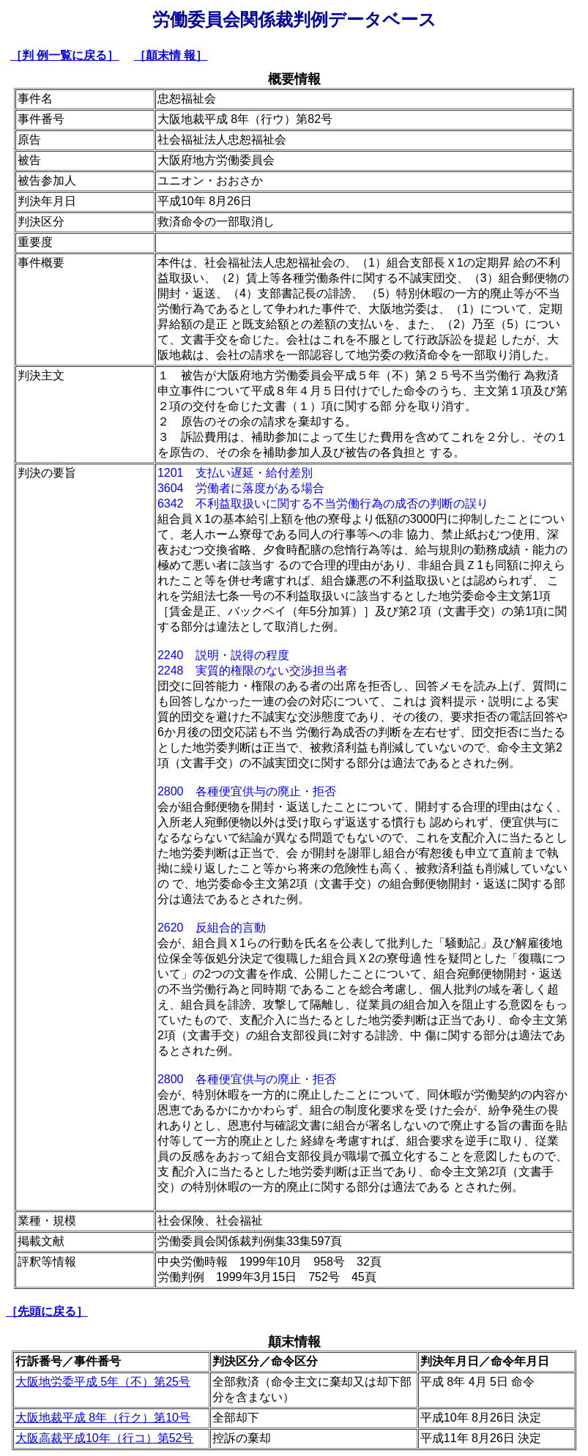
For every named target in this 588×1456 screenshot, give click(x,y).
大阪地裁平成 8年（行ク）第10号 (102, 1417)
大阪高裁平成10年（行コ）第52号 (104, 1438)
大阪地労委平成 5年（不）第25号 (102, 1381)
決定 (528, 1417)
